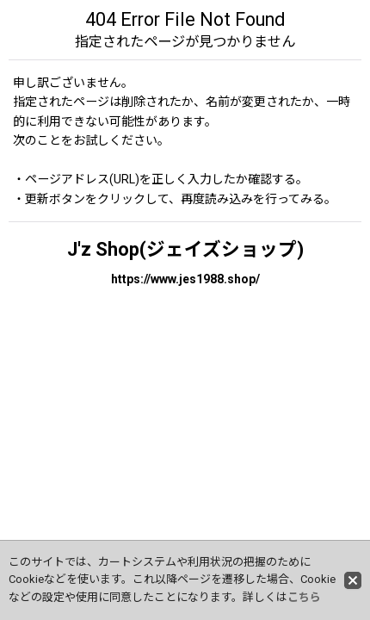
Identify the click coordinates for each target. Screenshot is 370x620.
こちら (304, 597)
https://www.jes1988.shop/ (185, 279)
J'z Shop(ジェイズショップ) (185, 249)
